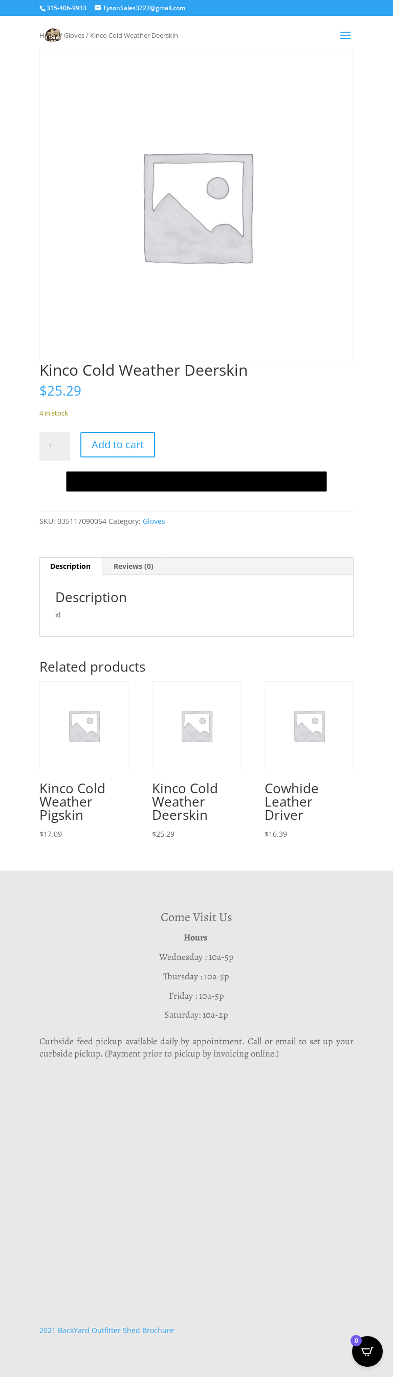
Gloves (154, 521)
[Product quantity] (54, 446)
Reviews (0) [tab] (134, 566)
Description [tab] (70, 566)
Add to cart (118, 444)
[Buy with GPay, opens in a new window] (196, 481)
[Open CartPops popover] (367, 1351)
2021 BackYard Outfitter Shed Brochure (106, 1330)
